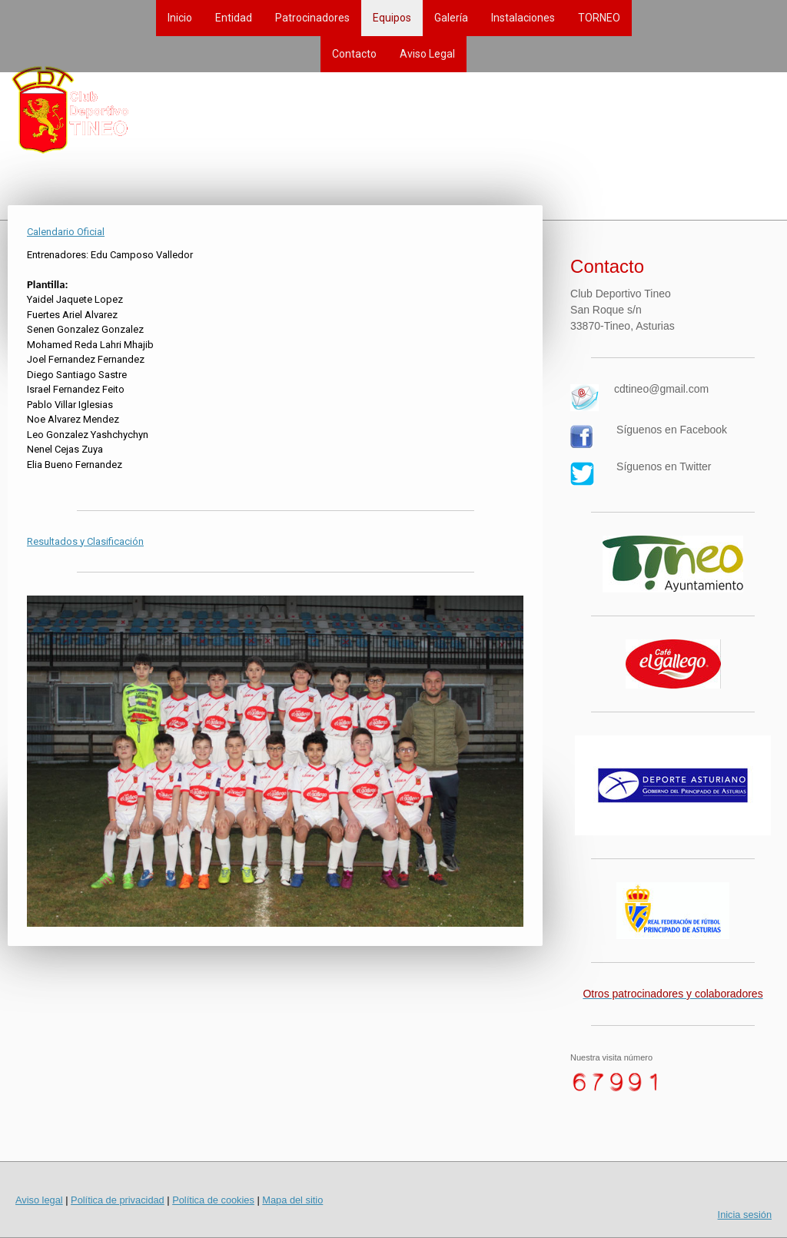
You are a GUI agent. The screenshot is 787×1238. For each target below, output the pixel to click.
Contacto (354, 54)
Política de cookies (213, 1200)
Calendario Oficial (66, 231)
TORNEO (599, 18)
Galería (451, 18)
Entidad (233, 18)
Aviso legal (39, 1200)
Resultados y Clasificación (85, 541)
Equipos (392, 18)
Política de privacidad (117, 1200)
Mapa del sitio (292, 1200)
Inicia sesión (745, 1214)
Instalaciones (523, 18)
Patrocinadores (312, 18)
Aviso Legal (427, 54)
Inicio (180, 18)
